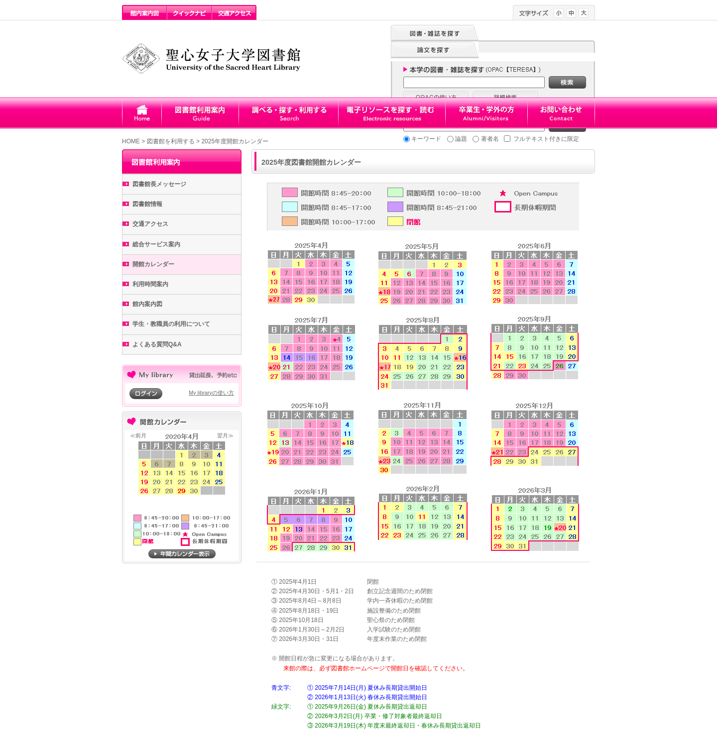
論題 (461, 138)
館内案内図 (147, 304)
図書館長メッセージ (159, 184)
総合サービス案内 (156, 244)
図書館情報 (147, 204)
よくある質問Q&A (157, 344)
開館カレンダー (153, 264)
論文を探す (434, 50)
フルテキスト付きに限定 (546, 138)
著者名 (490, 138)
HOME (131, 141)
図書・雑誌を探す (434, 33)
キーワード (426, 138)
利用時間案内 (150, 284)
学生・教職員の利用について (171, 323)
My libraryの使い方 (211, 393)
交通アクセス (150, 223)
